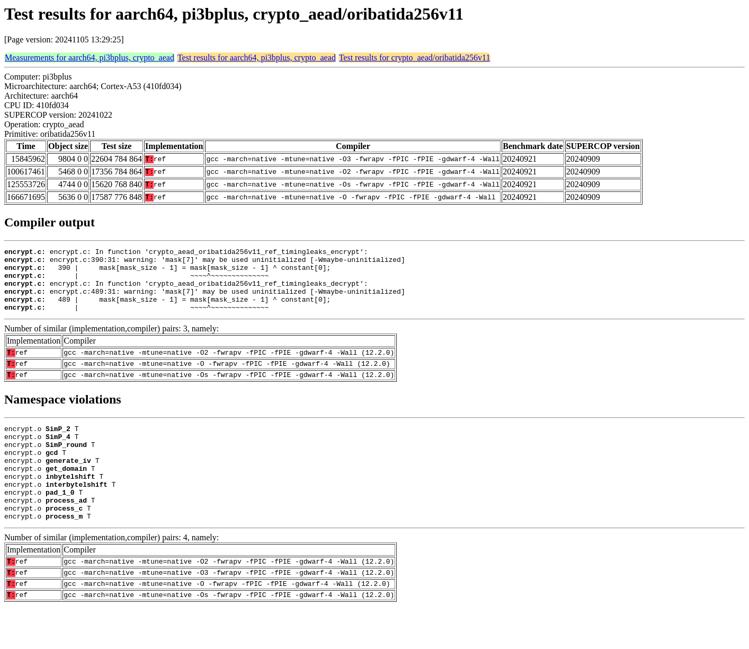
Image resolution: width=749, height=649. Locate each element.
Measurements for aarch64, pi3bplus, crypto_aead (89, 57)
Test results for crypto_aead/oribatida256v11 (415, 57)
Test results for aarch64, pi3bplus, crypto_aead (256, 57)
